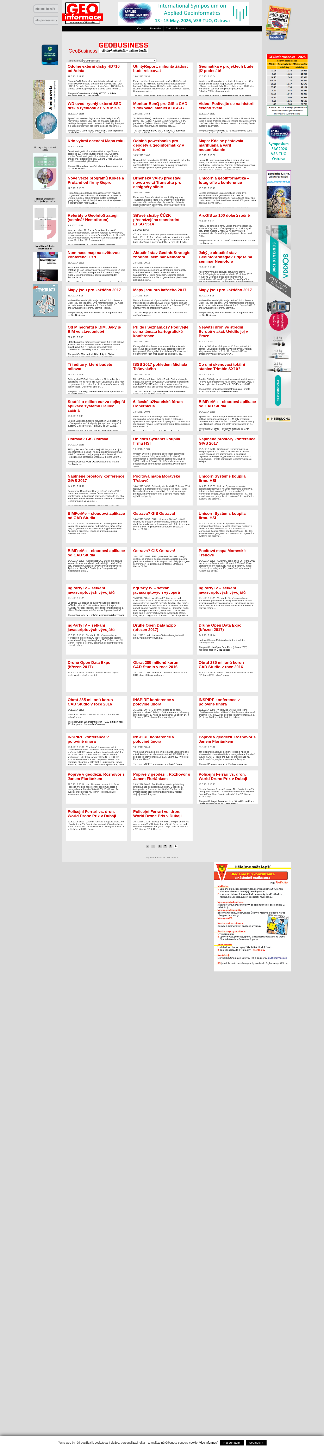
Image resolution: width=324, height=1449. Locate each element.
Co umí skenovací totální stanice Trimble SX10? (222, 366)
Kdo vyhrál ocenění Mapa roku (96, 141)
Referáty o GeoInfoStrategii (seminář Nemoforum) (93, 217)
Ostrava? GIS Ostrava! (89, 439)
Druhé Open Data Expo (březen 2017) (154, 627)
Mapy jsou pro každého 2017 (94, 290)
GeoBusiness (108, 51)
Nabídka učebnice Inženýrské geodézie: (45, 199)
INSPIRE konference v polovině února (153, 702)
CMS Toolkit (172, 858)
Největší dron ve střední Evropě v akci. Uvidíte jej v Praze (223, 331)
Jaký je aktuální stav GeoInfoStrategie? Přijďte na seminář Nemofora (225, 257)
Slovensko (155, 28)
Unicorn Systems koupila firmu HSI (156, 441)
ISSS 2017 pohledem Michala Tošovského (160, 366)
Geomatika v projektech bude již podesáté (226, 68)
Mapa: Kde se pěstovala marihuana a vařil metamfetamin (221, 145)
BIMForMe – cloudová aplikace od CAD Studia (227, 404)
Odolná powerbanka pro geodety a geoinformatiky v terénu (158, 145)
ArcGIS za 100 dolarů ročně (224, 215)
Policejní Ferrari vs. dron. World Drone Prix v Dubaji (223, 776)
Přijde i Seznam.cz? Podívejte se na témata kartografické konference (160, 331)
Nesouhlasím (232, 1442)
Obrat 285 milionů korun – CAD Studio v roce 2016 (157, 664)
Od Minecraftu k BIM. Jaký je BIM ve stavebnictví (94, 329)
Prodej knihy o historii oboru (45, 148)
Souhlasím (256, 1442)
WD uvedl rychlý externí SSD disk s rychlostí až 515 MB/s (95, 105)
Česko (140, 28)
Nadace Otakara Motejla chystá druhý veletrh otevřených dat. (162, 631)
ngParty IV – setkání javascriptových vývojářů (91, 590)
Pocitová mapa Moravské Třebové (156, 478)
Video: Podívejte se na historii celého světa (227, 105)
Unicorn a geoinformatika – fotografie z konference (224, 180)
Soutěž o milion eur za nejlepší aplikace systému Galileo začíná (96, 406)
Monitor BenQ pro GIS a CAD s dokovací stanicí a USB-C (160, 105)
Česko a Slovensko (176, 28)
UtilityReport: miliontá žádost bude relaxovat (160, 68)
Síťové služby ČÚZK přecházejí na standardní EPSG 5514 (156, 219)
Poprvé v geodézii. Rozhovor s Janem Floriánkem (227, 739)
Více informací (208, 1442)
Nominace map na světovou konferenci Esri (94, 254)
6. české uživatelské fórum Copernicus (158, 404)
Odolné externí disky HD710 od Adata (94, 68)
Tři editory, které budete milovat (90, 366)
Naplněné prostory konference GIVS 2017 (227, 441)
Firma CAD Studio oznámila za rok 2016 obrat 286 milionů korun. (162, 668)
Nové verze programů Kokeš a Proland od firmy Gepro (96, 180)
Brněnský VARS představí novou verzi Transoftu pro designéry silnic (157, 182)
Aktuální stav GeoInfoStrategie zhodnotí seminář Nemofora (162, 254)
